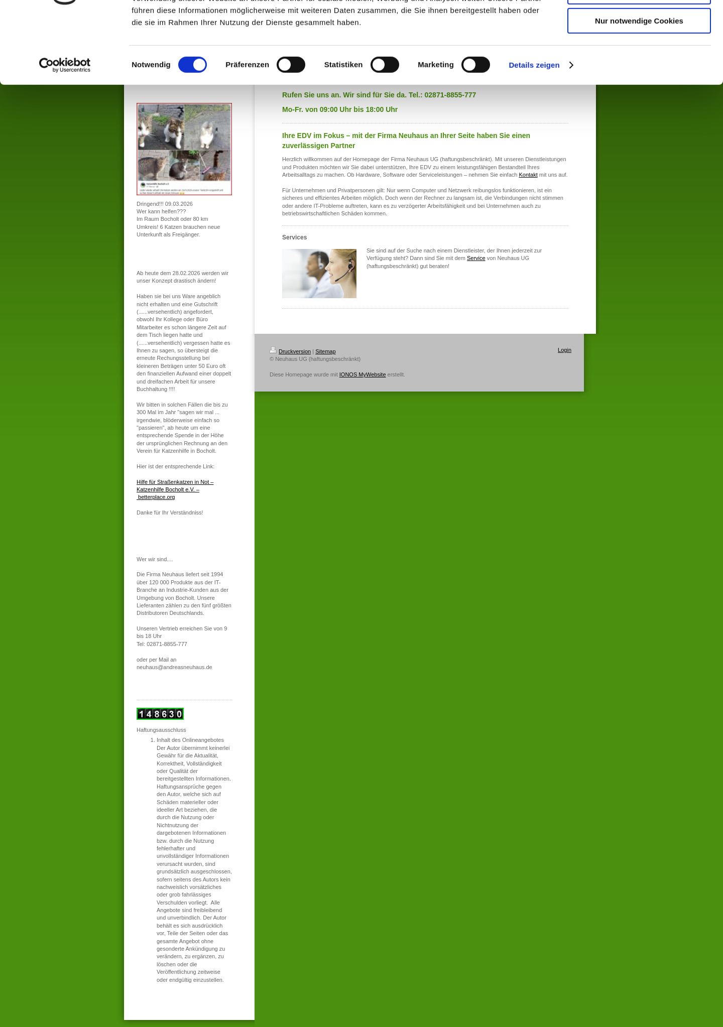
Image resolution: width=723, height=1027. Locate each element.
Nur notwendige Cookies (639, 83)
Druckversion (290, 351)
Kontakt (528, 175)
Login (564, 350)
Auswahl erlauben (639, 54)
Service (476, 258)
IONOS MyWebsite (362, 374)
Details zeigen (534, 127)
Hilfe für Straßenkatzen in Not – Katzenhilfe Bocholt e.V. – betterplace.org (175, 489)
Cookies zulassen (639, 25)
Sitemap (325, 351)
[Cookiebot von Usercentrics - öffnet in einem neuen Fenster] (65, 128)
